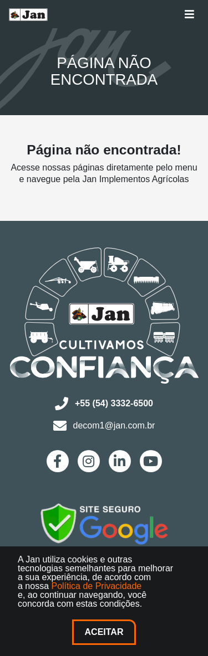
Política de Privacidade (96, 586)
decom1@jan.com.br (104, 425)
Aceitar (104, 632)
